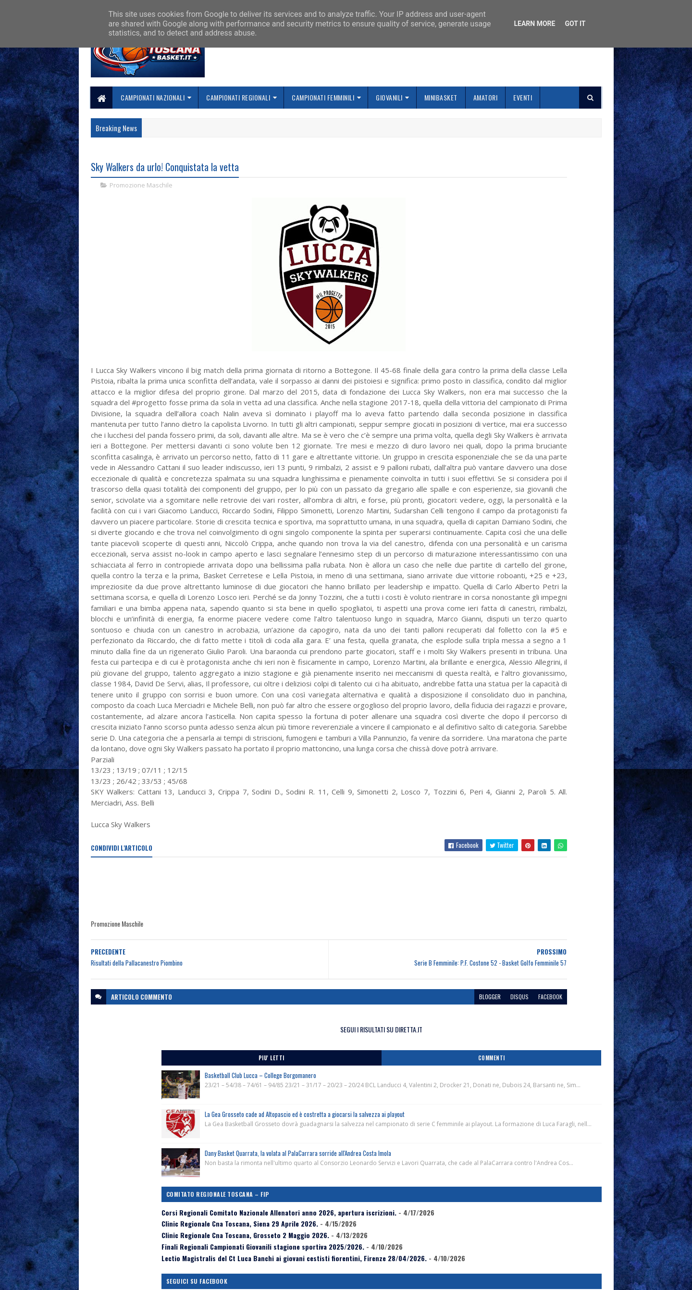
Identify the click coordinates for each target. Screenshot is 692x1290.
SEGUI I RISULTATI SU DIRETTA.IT (525, 170)
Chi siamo (279, 1227)
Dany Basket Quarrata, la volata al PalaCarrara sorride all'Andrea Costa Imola (543, 340)
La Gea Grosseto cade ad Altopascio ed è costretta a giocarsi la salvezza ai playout (542, 281)
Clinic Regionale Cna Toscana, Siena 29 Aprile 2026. (517, 438)
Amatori (485, 97)
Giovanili (389, 97)
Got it (575, 23)
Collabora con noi (291, 1238)
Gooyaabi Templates (216, 1277)
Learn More (534, 23)
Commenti (563, 199)
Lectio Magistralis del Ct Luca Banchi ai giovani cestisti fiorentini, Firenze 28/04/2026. (520, 496)
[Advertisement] (266, 1053)
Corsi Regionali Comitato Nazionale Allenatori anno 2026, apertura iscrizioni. (517, 418)
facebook (414, 1161)
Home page (280, 1215)
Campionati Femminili (323, 97)
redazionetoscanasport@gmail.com (542, 1217)
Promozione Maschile (141, 187)
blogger (354, 1161)
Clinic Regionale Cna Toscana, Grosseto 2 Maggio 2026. (522, 457)
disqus (383, 1161)
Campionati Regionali (239, 97)
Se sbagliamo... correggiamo (307, 1250)
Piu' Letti (486, 199)
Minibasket (440, 97)
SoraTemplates (136, 1277)
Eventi (523, 97)
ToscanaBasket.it (489, 556)
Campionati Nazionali (153, 97)
